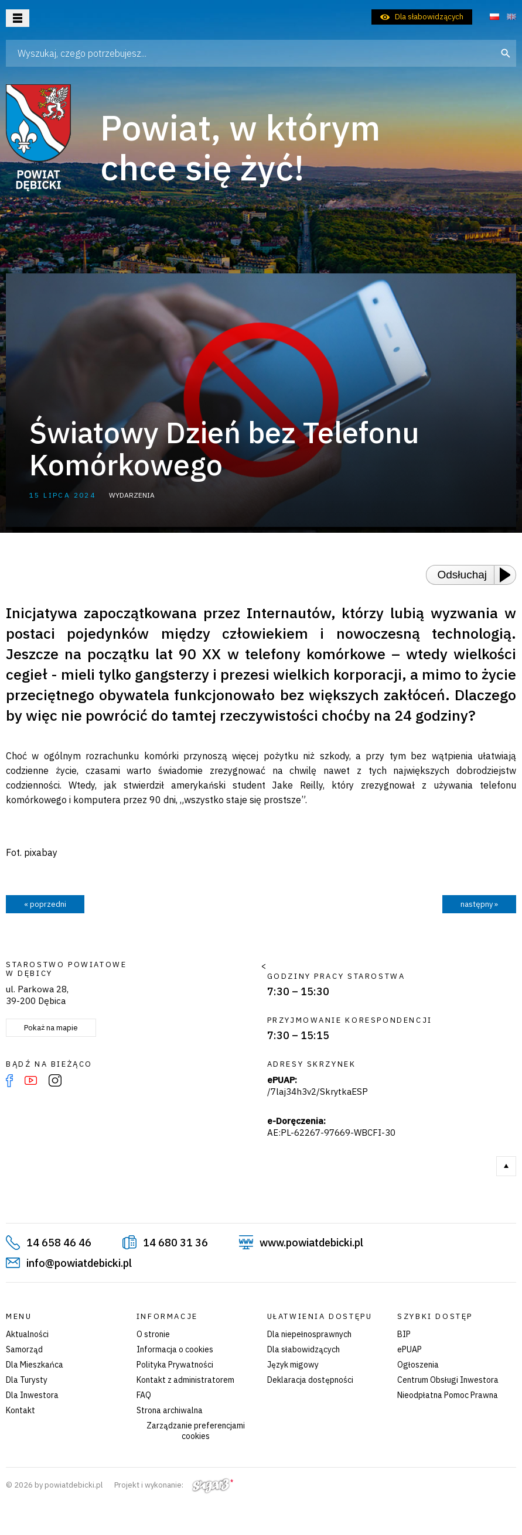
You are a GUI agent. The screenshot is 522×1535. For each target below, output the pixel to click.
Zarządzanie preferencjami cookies (195, 1430)
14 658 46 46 (58, 1242)
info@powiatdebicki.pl (79, 1263)
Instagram (55, 1080)
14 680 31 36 (175, 1242)
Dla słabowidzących (429, 17)
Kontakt (20, 1410)
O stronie (153, 1334)
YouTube (31, 1080)
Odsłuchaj (462, 574)
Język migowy (293, 1364)
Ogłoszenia (418, 1364)
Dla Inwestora (32, 1395)
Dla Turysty (26, 1380)
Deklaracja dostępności (310, 1380)
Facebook (9, 1080)
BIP (404, 1334)
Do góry (506, 1166)
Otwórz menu (17, 18)
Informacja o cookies (175, 1349)
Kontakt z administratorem (185, 1380)
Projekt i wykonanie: (173, 1485)
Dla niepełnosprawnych (309, 1334)
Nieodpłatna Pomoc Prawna (447, 1395)
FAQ (144, 1395)
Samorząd (24, 1349)
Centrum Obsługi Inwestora (448, 1380)
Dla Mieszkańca (34, 1364)
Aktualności (27, 1334)
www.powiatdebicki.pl (311, 1242)
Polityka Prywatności (175, 1364)
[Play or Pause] (508, 575)
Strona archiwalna (170, 1410)
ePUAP (409, 1349)
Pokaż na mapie (51, 1028)
